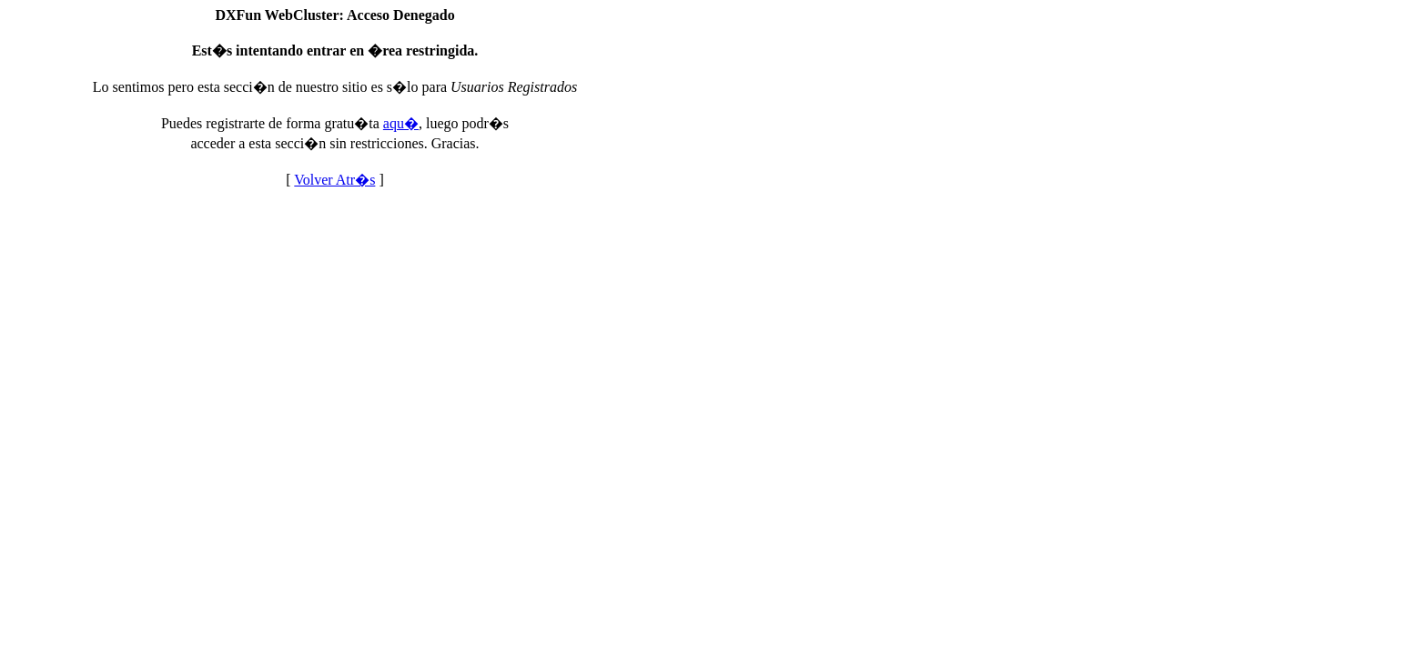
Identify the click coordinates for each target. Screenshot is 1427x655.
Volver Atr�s (334, 179)
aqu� (401, 123)
